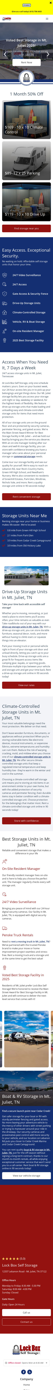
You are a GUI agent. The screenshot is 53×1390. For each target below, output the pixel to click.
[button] (23, 1372)
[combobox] (26, 1362)
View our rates (26, 685)
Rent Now (26, 62)
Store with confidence (26, 820)
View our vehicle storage (26, 1175)
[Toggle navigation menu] (48, 18)
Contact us (26, 1321)
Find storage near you (26, 228)
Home (26, 1384)
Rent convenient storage (26, 496)
